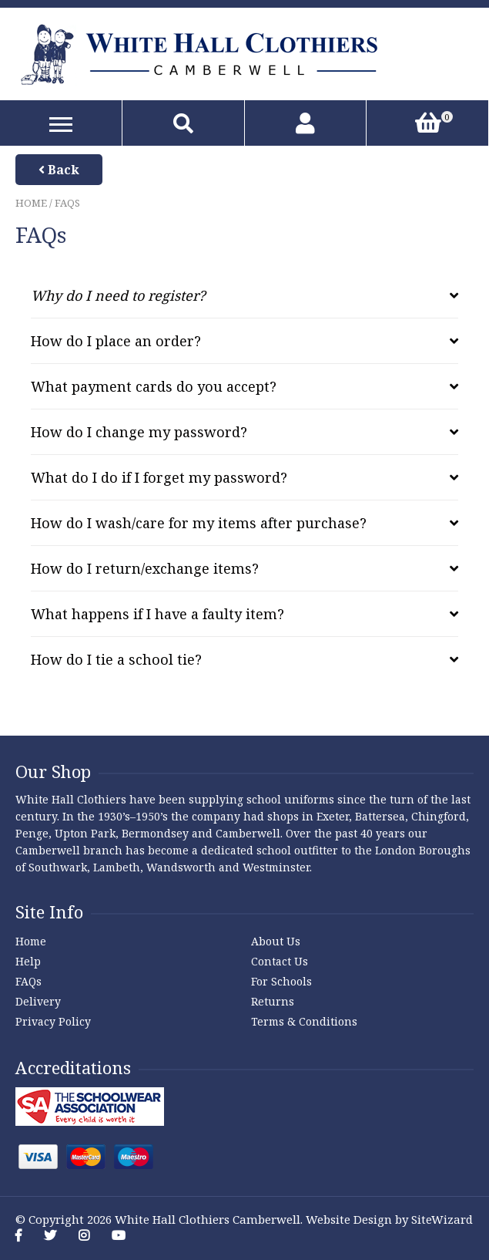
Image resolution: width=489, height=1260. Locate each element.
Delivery (38, 1001)
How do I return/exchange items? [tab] (145, 568)
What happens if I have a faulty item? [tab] (157, 614)
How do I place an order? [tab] (116, 341)
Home (31, 203)
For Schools (281, 981)
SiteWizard (442, 1219)
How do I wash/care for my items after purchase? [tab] (199, 523)
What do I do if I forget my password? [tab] (159, 477)
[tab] (244, 295)
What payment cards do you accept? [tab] (153, 386)
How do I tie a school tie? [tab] (116, 659)
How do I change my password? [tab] (139, 432)
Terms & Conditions (304, 1021)
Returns (272, 1001)
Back (59, 169)
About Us (275, 941)
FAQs (28, 981)
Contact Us (279, 961)
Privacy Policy (53, 1021)
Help (28, 961)
